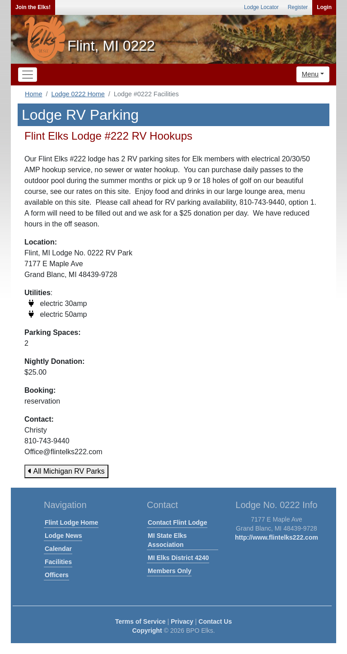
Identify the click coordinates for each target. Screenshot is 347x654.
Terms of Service (140, 621)
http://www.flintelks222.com (276, 537)
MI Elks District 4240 (178, 557)
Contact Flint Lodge (177, 522)
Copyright (147, 630)
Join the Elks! (33, 7)
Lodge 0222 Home (77, 94)
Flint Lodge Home (71, 522)
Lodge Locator (261, 7)
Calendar (58, 548)
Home (33, 94)
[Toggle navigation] (27, 74)
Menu (310, 74)
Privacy (182, 621)
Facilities (58, 561)
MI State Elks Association (167, 540)
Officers (57, 575)
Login (324, 7)
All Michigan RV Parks (66, 471)
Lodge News (63, 535)
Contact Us (215, 621)
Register (298, 7)
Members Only (169, 570)
